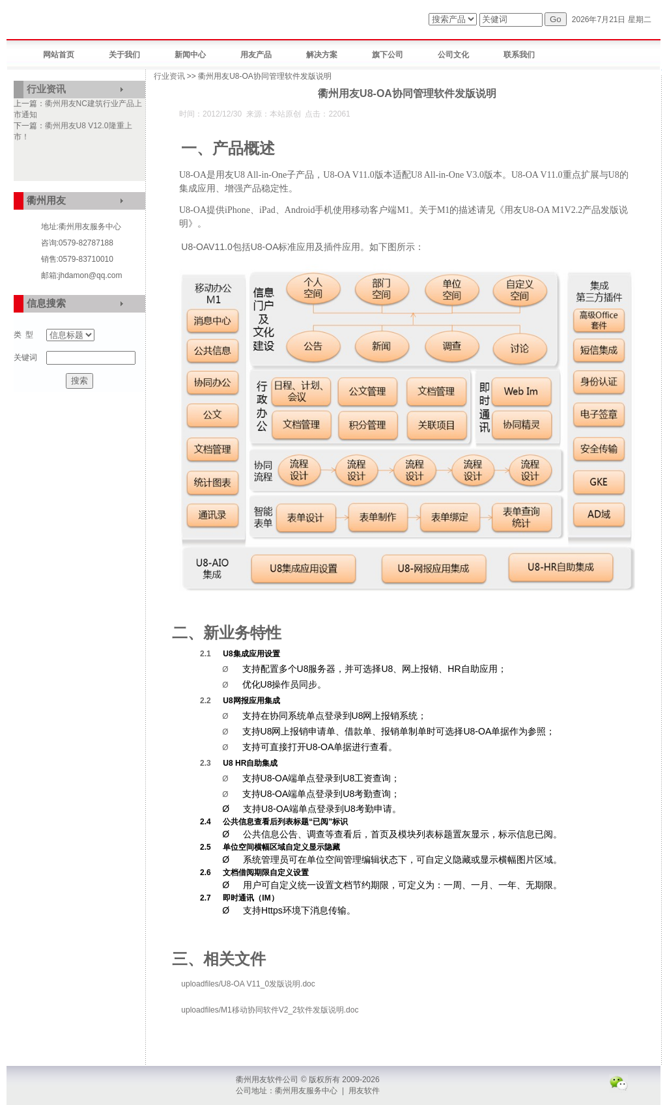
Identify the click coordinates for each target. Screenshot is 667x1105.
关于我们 (124, 54)
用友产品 (256, 54)
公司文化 (453, 54)
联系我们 (519, 54)
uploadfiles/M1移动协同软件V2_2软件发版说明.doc (269, 1009)
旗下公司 (387, 54)
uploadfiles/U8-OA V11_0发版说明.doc (248, 983)
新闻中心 (190, 54)
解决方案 (321, 54)
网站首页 (58, 54)
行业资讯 (46, 88)
